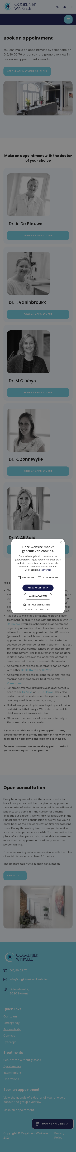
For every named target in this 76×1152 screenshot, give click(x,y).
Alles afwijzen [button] (38, 596)
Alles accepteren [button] (38, 587)
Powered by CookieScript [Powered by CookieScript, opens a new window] (38, 609)
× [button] (60, 542)
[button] (38, 604)
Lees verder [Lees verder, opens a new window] (45, 570)
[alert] (38, 576)
